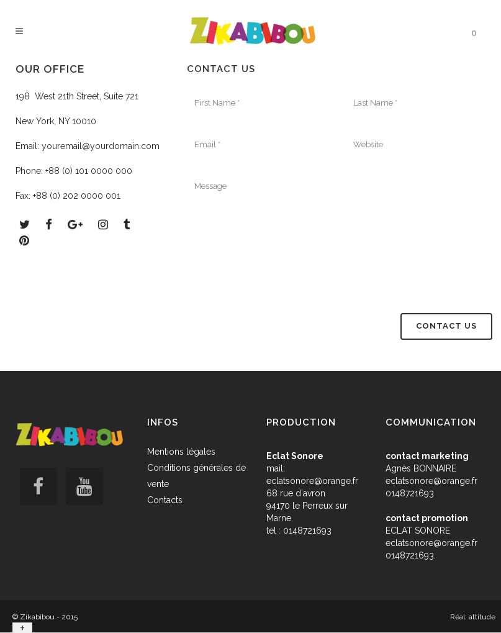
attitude (482, 617)
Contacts (165, 500)
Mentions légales (181, 452)
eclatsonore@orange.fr (312, 481)
